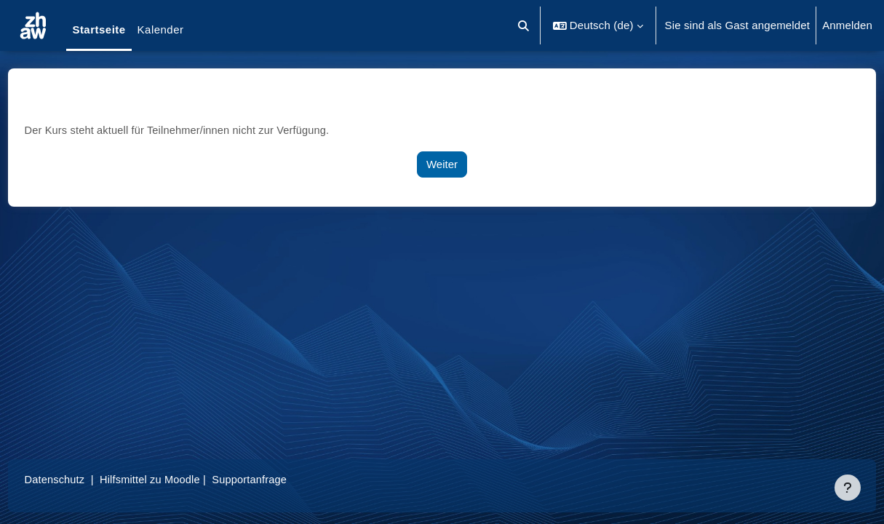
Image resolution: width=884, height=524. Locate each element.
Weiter (442, 164)
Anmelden (847, 25)
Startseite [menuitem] (98, 29)
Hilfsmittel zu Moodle (181, 479)
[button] (523, 25)
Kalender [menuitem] (161, 29)
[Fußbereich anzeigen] (848, 488)
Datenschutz (83, 479)
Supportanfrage (283, 479)
